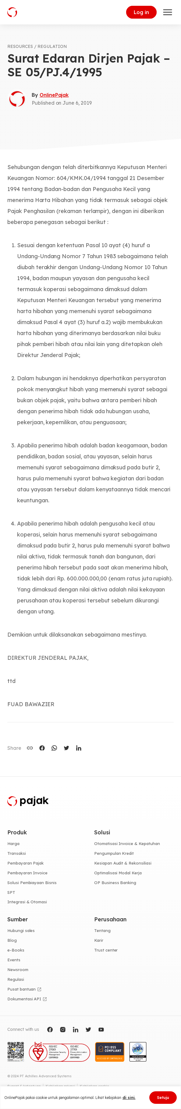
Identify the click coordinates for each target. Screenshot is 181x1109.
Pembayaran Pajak (25, 863)
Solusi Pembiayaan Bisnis (32, 882)
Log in (141, 12)
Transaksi (16, 853)
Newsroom (17, 969)
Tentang (102, 930)
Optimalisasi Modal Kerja (118, 872)
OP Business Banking (115, 882)
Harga (13, 843)
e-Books (15, 950)
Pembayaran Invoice (27, 872)
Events (13, 959)
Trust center (106, 950)
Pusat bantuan (21, 989)
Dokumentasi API (24, 998)
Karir (98, 940)
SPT (11, 892)
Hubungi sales (21, 930)
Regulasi (15, 979)
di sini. (129, 1097)
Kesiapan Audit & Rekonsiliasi (122, 863)
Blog (12, 940)
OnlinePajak (54, 95)
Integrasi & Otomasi (27, 901)
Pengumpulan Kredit (114, 853)
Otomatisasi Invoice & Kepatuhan (127, 843)
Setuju (163, 1097)
